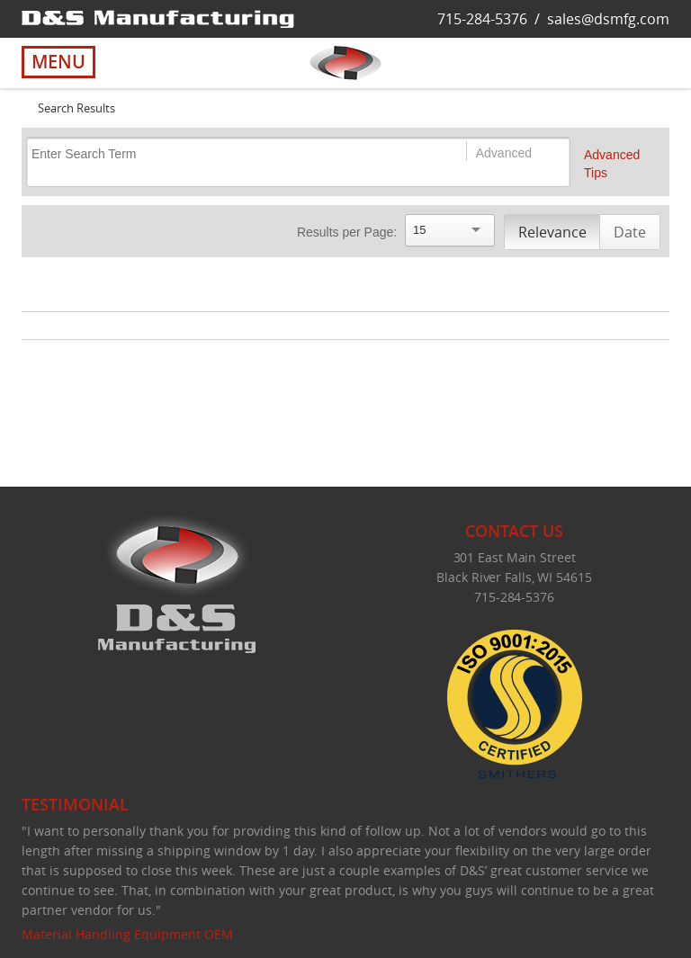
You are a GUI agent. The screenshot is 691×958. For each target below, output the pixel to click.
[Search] (228, 153)
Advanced (504, 153)
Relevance (552, 232)
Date (630, 232)
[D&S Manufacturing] (158, 18)
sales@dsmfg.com (608, 19)
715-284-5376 (482, 19)
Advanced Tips (612, 164)
